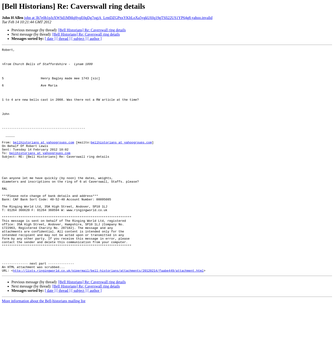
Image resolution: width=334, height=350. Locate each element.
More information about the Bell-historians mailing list (43, 346)
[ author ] (95, 39)
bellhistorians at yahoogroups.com (43, 161)
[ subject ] (79, 39)
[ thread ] (63, 39)
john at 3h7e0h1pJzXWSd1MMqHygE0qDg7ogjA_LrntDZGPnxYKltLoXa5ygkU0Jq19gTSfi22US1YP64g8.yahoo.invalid (118, 18)
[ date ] (50, 39)
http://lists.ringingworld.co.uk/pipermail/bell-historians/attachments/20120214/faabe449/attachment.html (108, 315)
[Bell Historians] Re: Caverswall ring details (92, 30)
